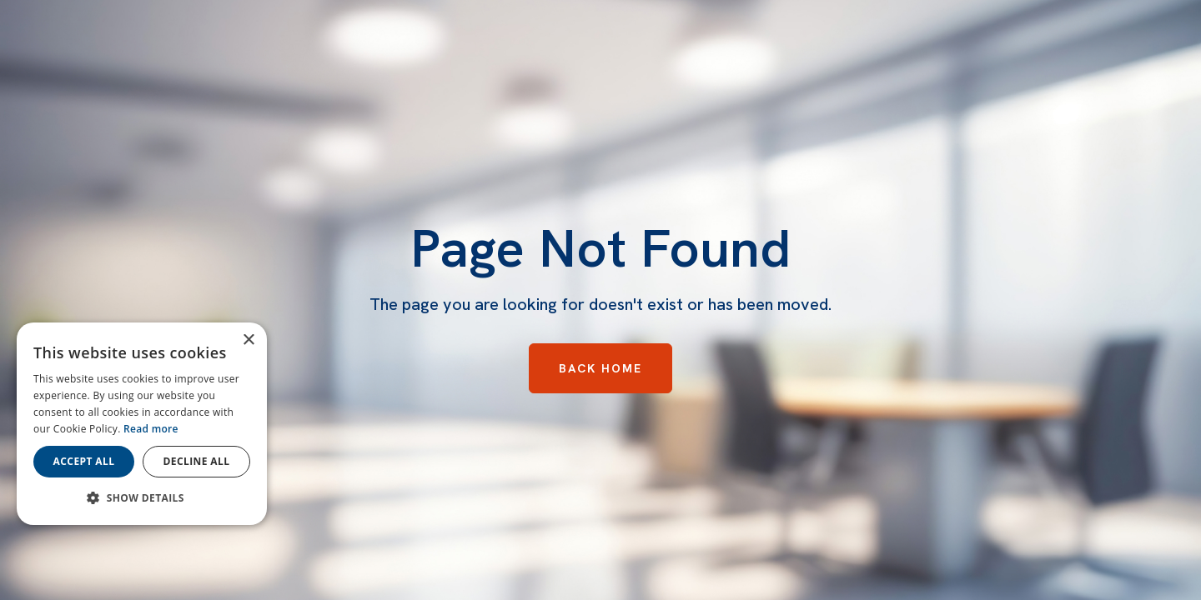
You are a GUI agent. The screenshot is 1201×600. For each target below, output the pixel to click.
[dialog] (142, 423)
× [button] (248, 340)
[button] (141, 498)
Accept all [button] (84, 461)
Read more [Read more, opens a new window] (150, 429)
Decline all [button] (196, 461)
